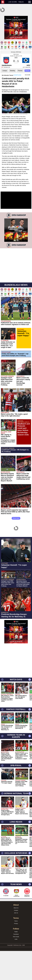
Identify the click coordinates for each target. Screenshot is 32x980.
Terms (16, 964)
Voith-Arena (16, 62)
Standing (12, 79)
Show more (16, 561)
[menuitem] (3, 2)
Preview (20, 79)
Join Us (16, 955)
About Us (16, 950)
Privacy (16, 966)
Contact (16, 953)
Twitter (16, 974)
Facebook (16, 977)
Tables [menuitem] (21, 2)
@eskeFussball (17, 83)
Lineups (5, 79)
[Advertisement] (16, 32)
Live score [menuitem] (12, 2)
